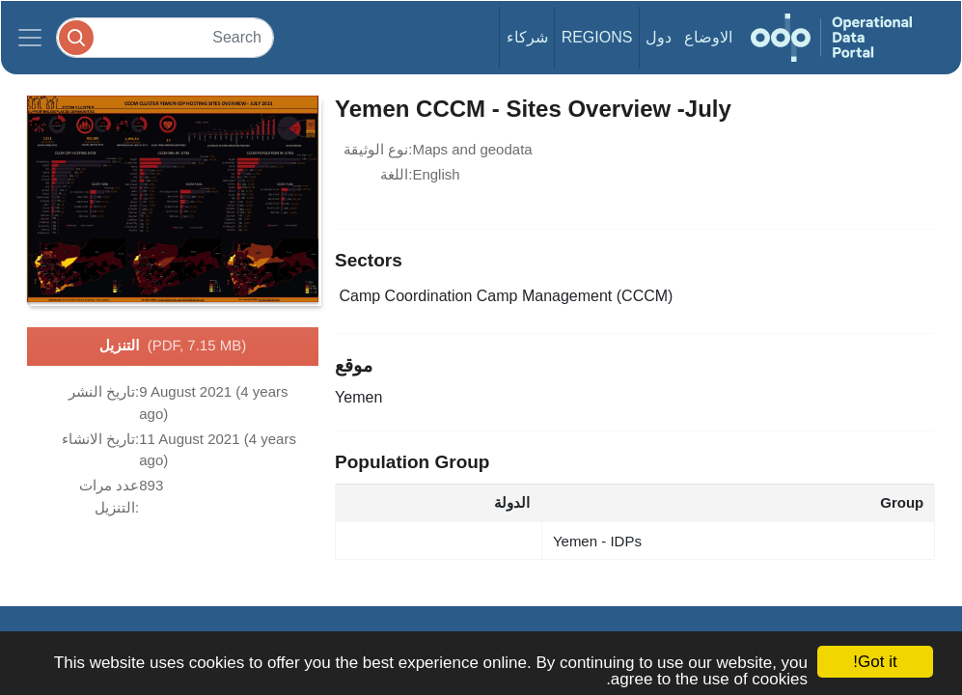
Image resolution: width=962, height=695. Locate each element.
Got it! (874, 662)
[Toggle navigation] (30, 37)
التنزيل (172, 346)
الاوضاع (708, 37)
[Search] (165, 37)
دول (659, 37)
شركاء (527, 37)
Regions (597, 37)
